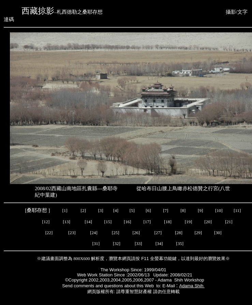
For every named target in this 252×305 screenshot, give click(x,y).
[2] (83, 210)
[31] (96, 243)
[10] (219, 210)
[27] (157, 232)
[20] (208, 221)
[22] (49, 232)
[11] (238, 210)
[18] (168, 221)
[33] (138, 243)
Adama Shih (192, 285)
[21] (229, 221)
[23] (72, 232)
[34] (159, 243)
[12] (46, 221)
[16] (127, 221)
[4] (115, 210)
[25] (116, 232)
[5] (132, 210)
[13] (66, 221)
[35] (180, 243)
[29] (197, 232)
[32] (117, 243)
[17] (147, 221)
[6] (148, 210)
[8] (183, 210)
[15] (107, 221)
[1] (64, 210)
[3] (100, 210)
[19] (188, 221)
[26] (136, 232)
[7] (165, 210)
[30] (216, 232)
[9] (201, 210)
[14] (88, 221)
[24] (94, 232)
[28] (178, 232)
